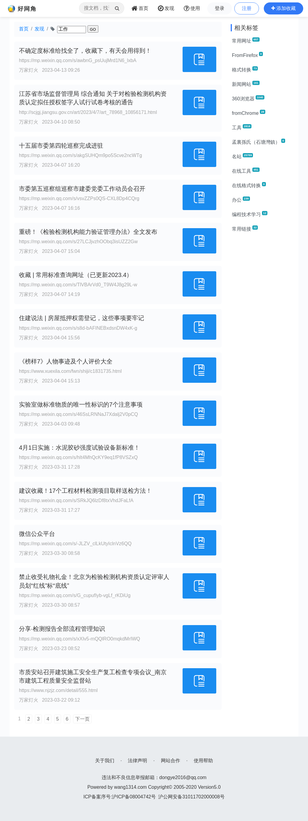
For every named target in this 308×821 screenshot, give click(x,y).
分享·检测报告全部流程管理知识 (62, 628)
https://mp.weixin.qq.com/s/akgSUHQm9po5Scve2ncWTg (80, 155)
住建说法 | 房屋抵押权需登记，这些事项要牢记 (81, 318)
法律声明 (137, 760)
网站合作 (170, 760)
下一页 (82, 719)
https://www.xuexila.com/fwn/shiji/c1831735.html (70, 371)
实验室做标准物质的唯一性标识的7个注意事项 (81, 404)
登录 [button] (219, 8)
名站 (242, 156)
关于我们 (104, 760)
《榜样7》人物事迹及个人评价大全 (65, 361)
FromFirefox (247, 55)
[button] (283, 8)
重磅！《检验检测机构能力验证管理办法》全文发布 (88, 231)
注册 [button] (246, 8)
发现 (39, 28)
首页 (24, 28)
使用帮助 (203, 760)
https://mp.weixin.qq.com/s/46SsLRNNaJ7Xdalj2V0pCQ (78, 414)
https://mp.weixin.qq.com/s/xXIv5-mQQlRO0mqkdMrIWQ (79, 638)
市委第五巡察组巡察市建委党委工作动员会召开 (82, 188)
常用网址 (246, 40)
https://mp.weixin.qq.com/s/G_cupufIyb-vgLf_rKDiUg (75, 595)
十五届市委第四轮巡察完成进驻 (61, 145)
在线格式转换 (249, 185)
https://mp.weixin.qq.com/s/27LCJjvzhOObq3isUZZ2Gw (78, 241)
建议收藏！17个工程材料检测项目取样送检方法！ (85, 490)
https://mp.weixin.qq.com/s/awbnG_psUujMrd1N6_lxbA (77, 60)
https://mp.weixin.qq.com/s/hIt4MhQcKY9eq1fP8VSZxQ (78, 457)
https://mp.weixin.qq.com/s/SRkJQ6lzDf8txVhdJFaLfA (76, 500)
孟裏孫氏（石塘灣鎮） (258, 142)
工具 (241, 127)
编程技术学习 (249, 214)
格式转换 (245, 69)
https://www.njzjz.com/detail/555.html (58, 690)
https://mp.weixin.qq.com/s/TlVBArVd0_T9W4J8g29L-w (78, 284)
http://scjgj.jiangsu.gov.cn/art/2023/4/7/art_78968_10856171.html (88, 112)
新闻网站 (246, 84)
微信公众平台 (37, 533)
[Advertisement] (262, 327)
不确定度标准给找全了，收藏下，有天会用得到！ (85, 50)
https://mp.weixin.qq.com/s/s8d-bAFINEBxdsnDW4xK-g (78, 328)
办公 (241, 200)
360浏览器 (248, 98)
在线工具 (246, 171)
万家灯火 (28, 70)
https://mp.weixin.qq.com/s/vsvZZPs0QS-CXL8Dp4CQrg (79, 198)
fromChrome (248, 113)
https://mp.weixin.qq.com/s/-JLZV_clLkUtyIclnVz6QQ (75, 543)
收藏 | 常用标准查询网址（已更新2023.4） (75, 275)
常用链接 (245, 228)
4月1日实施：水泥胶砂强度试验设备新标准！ (79, 447)
